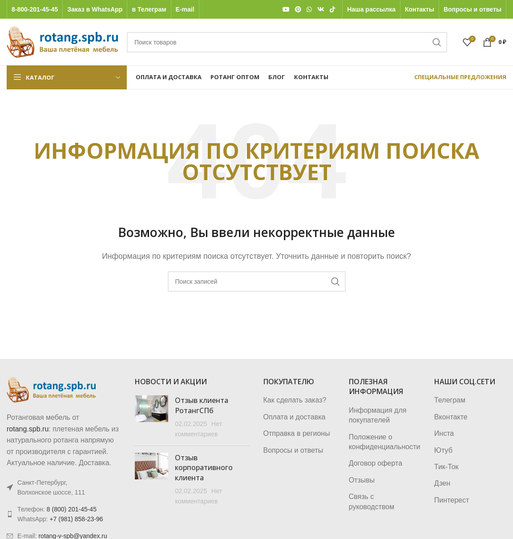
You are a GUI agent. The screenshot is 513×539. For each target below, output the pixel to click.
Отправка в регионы (296, 433)
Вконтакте (451, 417)
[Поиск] (287, 42)
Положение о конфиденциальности (384, 442)
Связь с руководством (372, 501)
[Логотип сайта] (62, 41)
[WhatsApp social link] (309, 10)
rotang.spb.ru (27, 429)
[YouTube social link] (286, 10)
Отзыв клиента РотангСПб (201, 405)
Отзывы (362, 480)
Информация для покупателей (378, 415)
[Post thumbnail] (151, 417)
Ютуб (443, 450)
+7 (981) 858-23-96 (76, 519)
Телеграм (449, 400)
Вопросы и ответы (293, 450)
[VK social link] (321, 10)
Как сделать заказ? (295, 400)
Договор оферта (375, 463)
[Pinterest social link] (298, 10)
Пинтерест (451, 500)
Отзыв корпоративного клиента (204, 468)
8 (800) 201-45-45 (72, 509)
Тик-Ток (446, 467)
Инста (444, 433)
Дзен (442, 483)
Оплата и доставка (294, 417)
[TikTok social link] (332, 10)
